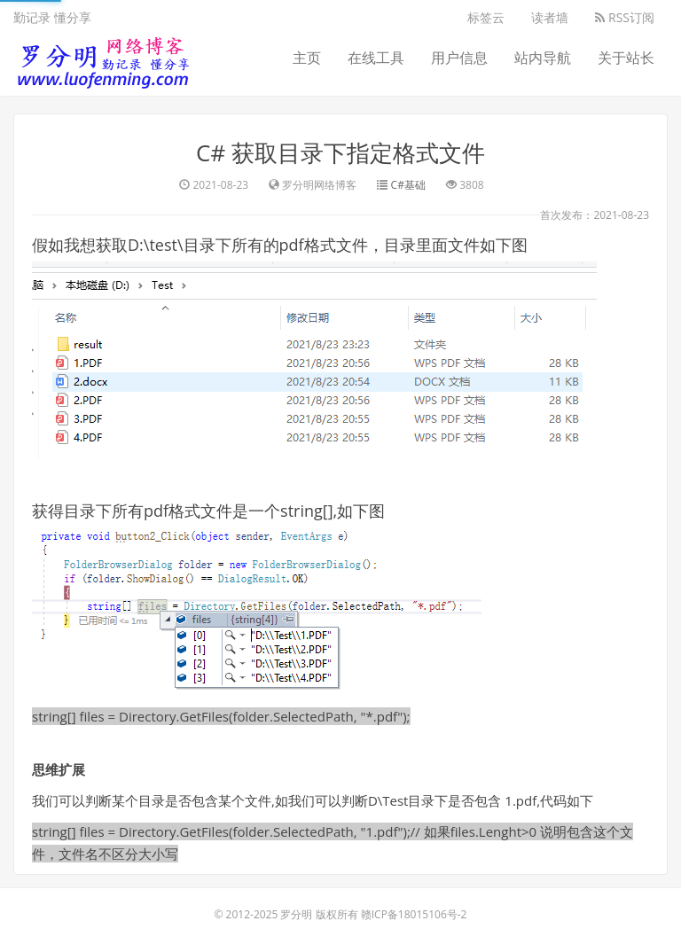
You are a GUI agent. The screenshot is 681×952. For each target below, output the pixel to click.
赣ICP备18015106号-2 (414, 914)
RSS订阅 (624, 17)
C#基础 (408, 184)
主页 (307, 57)
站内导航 (542, 57)
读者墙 (549, 17)
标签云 (486, 17)
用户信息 (459, 57)
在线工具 (376, 57)
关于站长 (626, 57)
